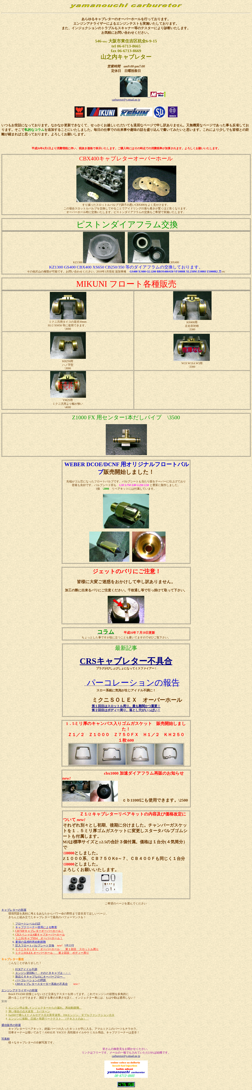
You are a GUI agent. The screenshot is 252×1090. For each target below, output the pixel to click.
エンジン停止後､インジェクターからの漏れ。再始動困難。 (45, 1007)
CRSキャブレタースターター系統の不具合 (41, 983)
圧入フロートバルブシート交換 (34, 945)
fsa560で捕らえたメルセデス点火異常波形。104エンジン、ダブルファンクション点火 (61, 1015)
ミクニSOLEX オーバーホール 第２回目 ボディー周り (52, 952)
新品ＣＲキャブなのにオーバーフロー (40, 976)
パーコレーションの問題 (31, 980)
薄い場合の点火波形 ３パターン (29, 1011)
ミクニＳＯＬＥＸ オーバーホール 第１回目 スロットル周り (57, 949)
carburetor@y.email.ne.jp (126, 99)
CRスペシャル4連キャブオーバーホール (40, 934)
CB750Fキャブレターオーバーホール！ (39, 930)
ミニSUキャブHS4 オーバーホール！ (39, 938)
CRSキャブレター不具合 (126, 661)
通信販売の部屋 (11, 1025)
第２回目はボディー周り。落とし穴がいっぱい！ (126, 710)
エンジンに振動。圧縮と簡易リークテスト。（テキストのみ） (48, 1018)
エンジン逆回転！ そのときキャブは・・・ (43, 972)
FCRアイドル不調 (26, 969)
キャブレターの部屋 (13, 909)
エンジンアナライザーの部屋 (19, 990)
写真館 (5, 1038)
